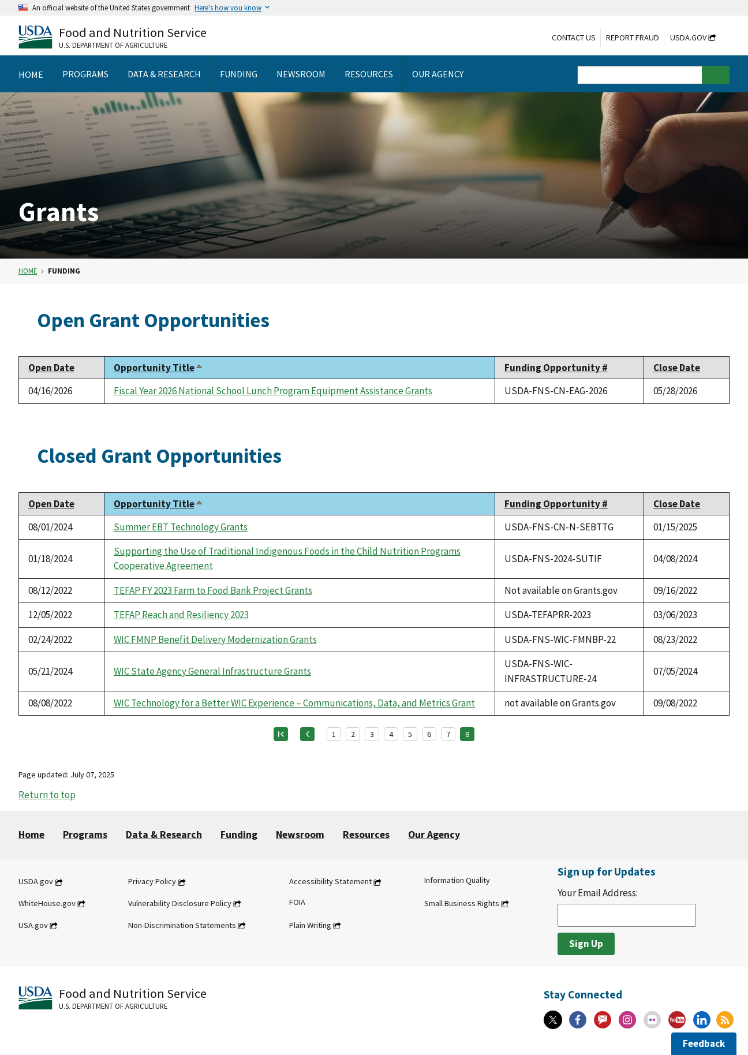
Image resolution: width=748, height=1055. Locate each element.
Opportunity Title (159, 367)
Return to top (47, 794)
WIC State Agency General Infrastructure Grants (212, 671)
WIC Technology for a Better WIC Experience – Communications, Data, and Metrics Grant (294, 703)
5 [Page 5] (410, 734)
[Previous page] (307, 734)
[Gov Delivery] (602, 1020)
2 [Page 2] (353, 734)
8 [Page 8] (467, 734)
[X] (553, 1020)
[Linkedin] (702, 1020)
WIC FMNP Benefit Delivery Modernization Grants (215, 639)
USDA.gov (688, 37)
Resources (366, 834)
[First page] (281, 734)
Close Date (676, 367)
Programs (85, 834)
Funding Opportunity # (556, 367)
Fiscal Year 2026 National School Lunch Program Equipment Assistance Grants (273, 390)
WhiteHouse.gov (47, 903)
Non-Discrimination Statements (182, 925)
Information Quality (457, 881)
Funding (238, 834)
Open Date (51, 367)
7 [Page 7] (448, 734)
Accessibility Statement (330, 882)
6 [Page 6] (429, 734)
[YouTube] (677, 1020)
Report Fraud (632, 37)
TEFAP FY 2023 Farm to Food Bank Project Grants (213, 590)
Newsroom (300, 834)
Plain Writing (310, 925)
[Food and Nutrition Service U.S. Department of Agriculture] (112, 36)
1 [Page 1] (334, 734)
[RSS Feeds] (725, 1020)
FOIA (297, 902)
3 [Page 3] (372, 734)
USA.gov (33, 925)
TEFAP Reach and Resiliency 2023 (181, 614)
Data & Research (164, 834)
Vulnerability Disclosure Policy (179, 903)
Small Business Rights (461, 903)
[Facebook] (578, 1020)
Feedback (704, 1043)
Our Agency (434, 834)
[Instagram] (627, 1020)
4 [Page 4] (391, 734)
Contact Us (574, 37)
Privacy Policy (152, 882)
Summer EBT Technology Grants (181, 527)
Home (27, 270)
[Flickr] (652, 1020)
